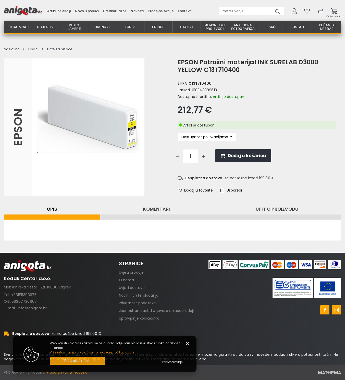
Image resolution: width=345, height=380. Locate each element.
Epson (18, 127)
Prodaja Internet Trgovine (67, 372)
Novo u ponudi (87, 11)
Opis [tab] (52, 209)
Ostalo (299, 27)
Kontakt (184, 11)
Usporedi (231, 190)
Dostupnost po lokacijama (205, 137)
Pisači (270, 27)
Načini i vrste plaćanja (139, 295)
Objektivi (46, 27)
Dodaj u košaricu (243, 155)
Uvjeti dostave (132, 287)
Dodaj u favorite (195, 190)
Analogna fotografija (243, 27)
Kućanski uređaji (327, 27)
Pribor (158, 27)
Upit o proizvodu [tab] (277, 209)
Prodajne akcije (161, 11)
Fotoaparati (17, 27)
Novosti (137, 11)
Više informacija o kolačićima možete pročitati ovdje (92, 352)
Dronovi (102, 27)
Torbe (130, 27)
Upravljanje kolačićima (139, 318)
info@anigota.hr (32, 308)
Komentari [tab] (156, 209)
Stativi (186, 27)
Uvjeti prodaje (131, 272)
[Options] (172, 362)
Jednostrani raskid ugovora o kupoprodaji (156, 310)
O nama (126, 280)
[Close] (77, 361)
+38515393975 (23, 294)
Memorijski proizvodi (214, 27)
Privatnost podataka (137, 303)
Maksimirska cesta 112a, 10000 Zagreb (37, 287)
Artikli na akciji (59, 11)
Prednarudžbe (115, 11)
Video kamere (74, 27)
